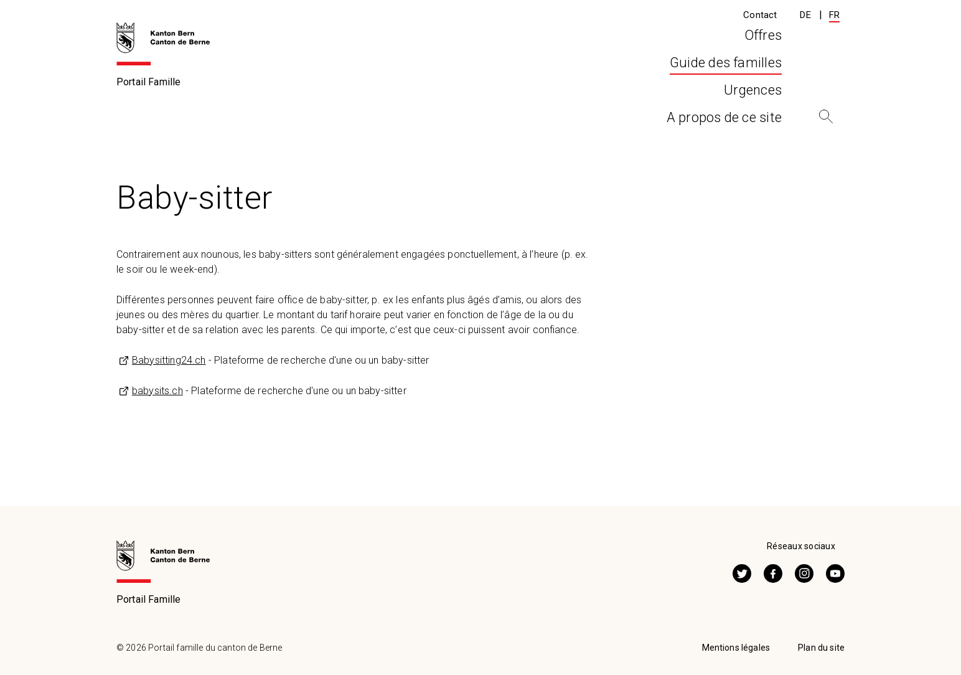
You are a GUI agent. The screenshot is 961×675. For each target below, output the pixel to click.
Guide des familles (197, 119)
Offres (381, 80)
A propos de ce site (724, 80)
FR (834, 15)
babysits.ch (157, 391)
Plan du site (821, 648)
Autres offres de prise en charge (490, 119)
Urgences (605, 80)
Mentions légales (736, 648)
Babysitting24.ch (169, 360)
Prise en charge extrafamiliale (328, 119)
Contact (760, 15)
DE (805, 15)
